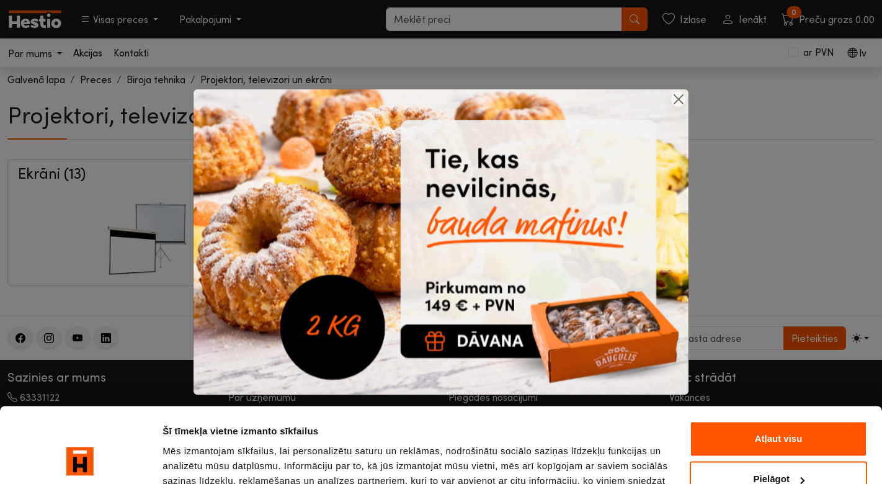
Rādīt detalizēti (196, 459)
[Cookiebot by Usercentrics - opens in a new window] (80, 459)
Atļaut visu (779, 368)
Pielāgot (779, 408)
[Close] (678, 99)
